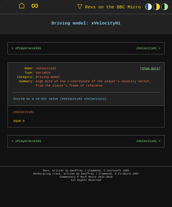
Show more (150, 68)
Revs (108, 7)
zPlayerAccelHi (28, 48)
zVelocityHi (146, 48)
